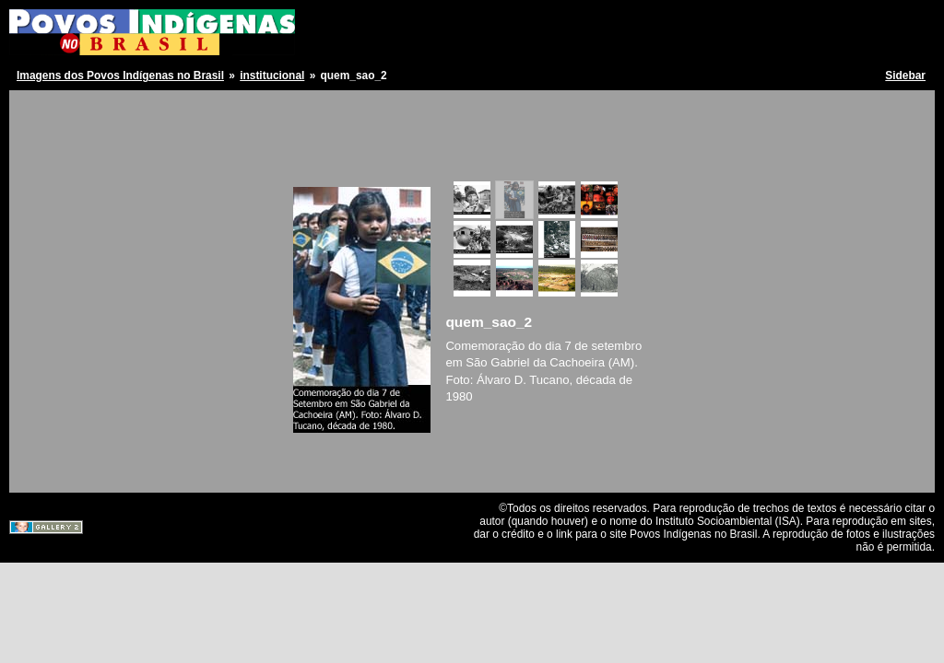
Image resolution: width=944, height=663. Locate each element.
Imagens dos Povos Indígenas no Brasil (120, 75)
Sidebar (905, 75)
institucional (272, 75)
